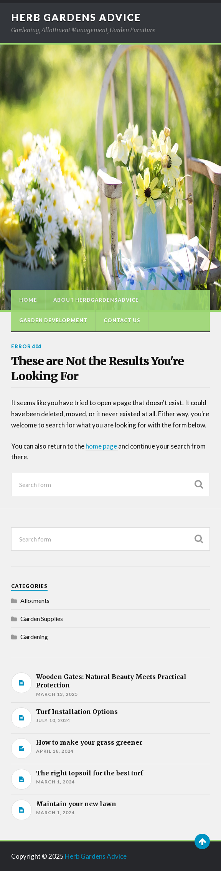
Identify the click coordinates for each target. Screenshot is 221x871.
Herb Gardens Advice (76, 17)
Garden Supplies (41, 618)
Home (28, 300)
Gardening (34, 636)
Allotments (34, 600)
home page (102, 446)
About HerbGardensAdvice (96, 300)
